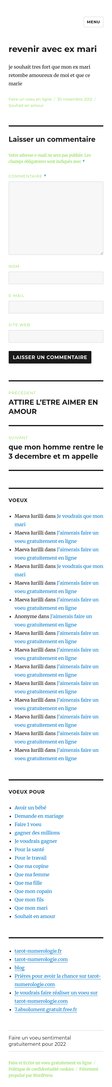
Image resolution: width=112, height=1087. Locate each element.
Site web (19, 324)
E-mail (16, 295)
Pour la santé (29, 849)
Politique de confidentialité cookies (41, 1069)
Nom (14, 266)
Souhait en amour (26, 105)
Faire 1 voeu (28, 824)
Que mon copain (33, 891)
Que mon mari (31, 908)
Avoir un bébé (30, 808)
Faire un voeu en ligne (30, 99)
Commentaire (28, 176)
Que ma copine (31, 866)
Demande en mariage (39, 816)
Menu (93, 21)
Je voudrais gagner (36, 841)
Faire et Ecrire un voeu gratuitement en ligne (50, 1063)
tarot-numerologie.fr (38, 951)
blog (19, 968)
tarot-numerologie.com (41, 959)
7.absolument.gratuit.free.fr (46, 1009)
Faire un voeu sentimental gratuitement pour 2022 (40, 1041)
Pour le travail (31, 858)
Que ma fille (28, 883)
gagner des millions (37, 833)
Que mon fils (29, 900)
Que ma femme (32, 874)
